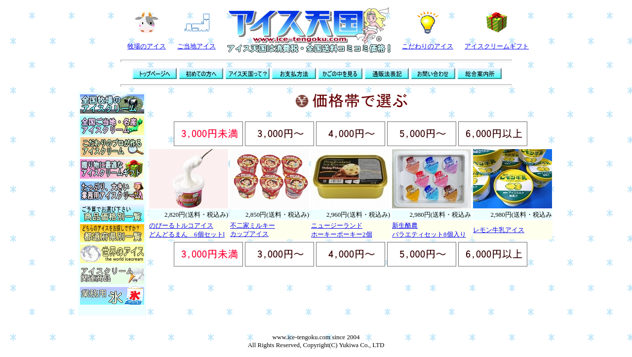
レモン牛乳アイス (498, 230)
